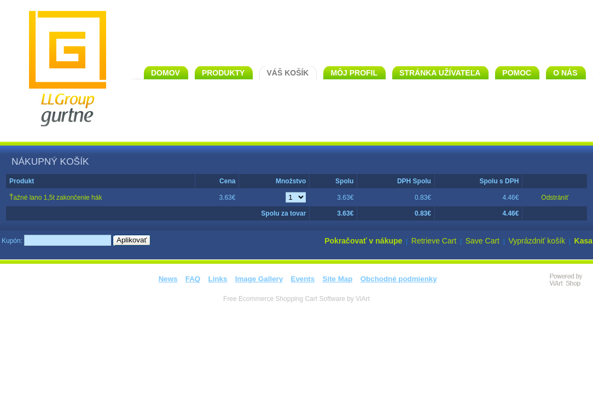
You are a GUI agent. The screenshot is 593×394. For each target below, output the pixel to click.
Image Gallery (259, 279)
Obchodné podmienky (399, 279)
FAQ (192, 279)
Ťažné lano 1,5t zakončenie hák (55, 197)
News (168, 279)
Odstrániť (554, 197)
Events (303, 279)
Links (218, 279)
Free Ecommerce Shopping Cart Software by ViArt (296, 299)
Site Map (338, 279)
